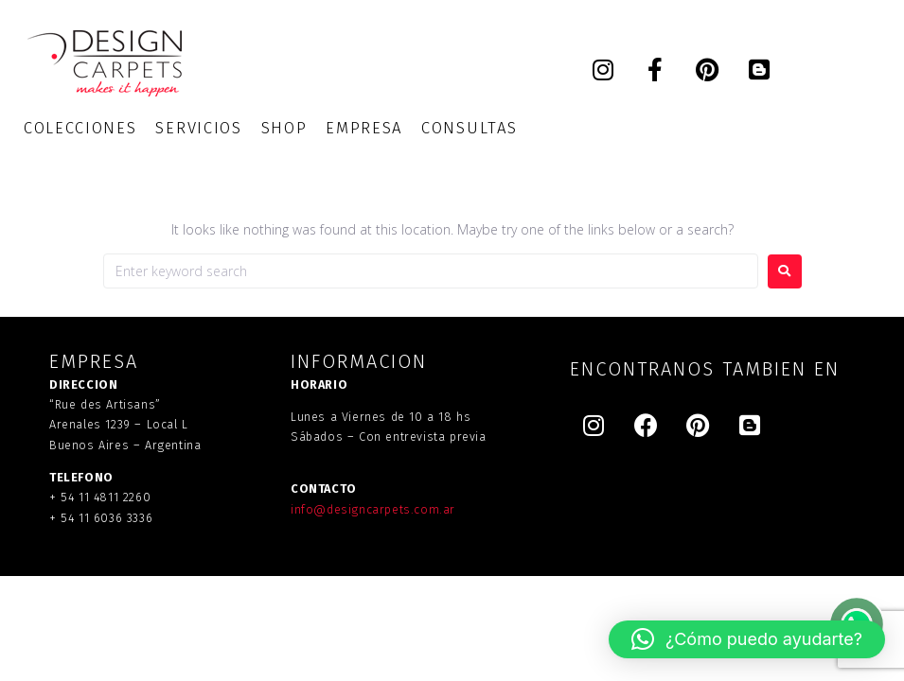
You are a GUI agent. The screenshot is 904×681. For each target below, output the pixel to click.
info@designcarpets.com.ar (373, 509)
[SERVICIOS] (198, 128)
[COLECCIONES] (80, 128)
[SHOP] (284, 128)
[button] (747, 639)
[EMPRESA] (364, 128)
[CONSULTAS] (469, 128)
